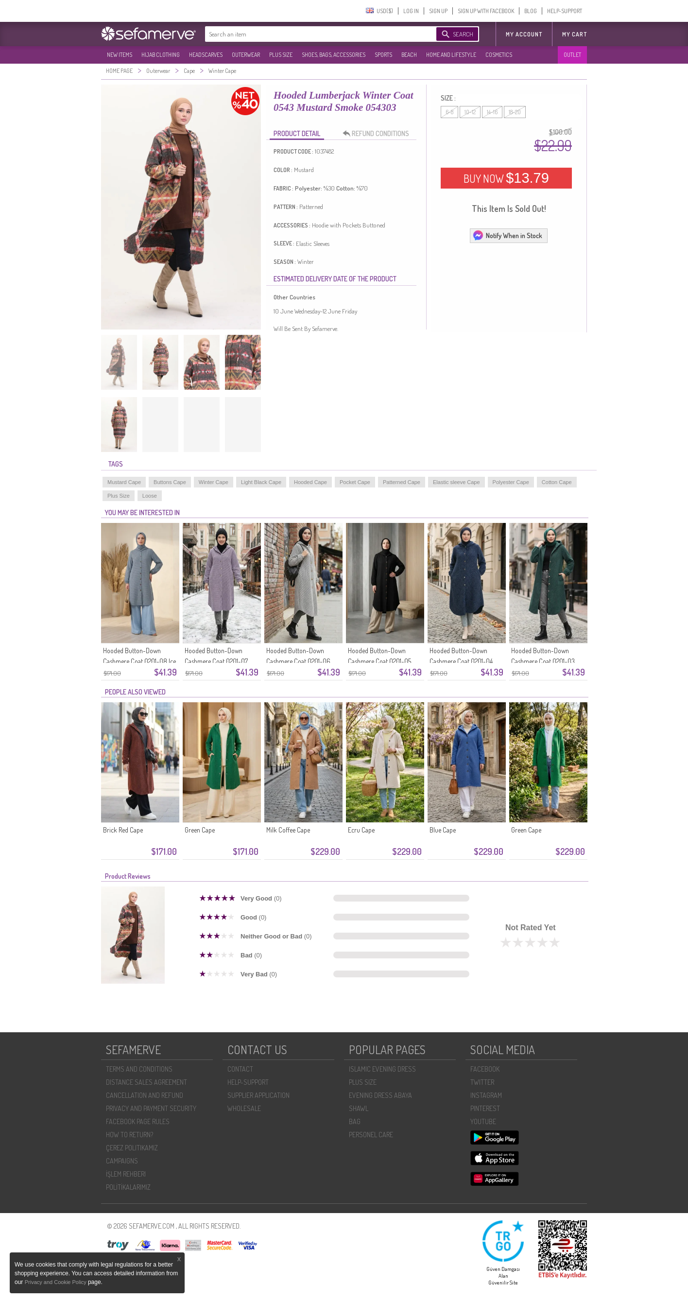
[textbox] (311, 34)
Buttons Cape (170, 482)
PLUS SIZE (280, 54)
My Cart (574, 34)
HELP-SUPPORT (564, 11)
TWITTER (482, 1082)
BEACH (409, 54)
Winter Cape (213, 482)
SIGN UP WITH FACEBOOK (486, 11)
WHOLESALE (244, 1108)
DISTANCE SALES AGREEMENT (146, 1082)
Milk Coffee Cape (288, 830)
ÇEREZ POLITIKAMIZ (132, 1148)
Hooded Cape (310, 482)
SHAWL (358, 1108)
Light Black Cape (261, 482)
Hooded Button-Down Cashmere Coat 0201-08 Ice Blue (139, 661)
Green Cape (200, 830)
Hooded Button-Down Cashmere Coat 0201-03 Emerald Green (543, 661)
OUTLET (572, 54)
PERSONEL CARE (371, 1134)
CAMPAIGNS (122, 1161)
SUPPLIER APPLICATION (258, 1095)
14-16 (492, 112)
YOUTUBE (483, 1121)
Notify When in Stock (507, 235)
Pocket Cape (355, 482)
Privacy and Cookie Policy (56, 1282)
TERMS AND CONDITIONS (139, 1069)
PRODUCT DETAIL (297, 133)
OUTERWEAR (246, 54)
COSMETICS (498, 54)
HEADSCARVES (206, 54)
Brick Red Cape (123, 830)
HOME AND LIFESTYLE (451, 54)
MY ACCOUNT (524, 34)
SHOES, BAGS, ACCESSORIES (333, 54)
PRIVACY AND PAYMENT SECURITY (151, 1108)
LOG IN (411, 11)
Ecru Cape (361, 830)
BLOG (530, 11)
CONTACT (240, 1069)
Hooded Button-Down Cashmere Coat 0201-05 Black (379, 661)
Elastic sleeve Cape (456, 482)
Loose (149, 496)
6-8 (449, 112)
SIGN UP (438, 11)
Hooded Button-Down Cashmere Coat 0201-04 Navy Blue (461, 661)
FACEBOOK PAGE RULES (138, 1121)
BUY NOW (506, 178)
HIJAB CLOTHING (160, 54)
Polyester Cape (511, 482)
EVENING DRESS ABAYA (380, 1095)
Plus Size (118, 496)
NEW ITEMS (119, 54)
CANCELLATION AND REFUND (144, 1095)
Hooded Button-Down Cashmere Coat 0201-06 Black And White (298, 661)
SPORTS (383, 54)
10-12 (470, 112)
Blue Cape (443, 830)
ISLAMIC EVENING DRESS (382, 1069)
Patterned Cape (401, 482)
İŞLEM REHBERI (126, 1174)
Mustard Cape (124, 482)
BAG (355, 1121)
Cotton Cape (557, 482)
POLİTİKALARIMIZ (128, 1187)
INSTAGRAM (486, 1095)
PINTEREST (485, 1108)
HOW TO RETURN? (129, 1134)
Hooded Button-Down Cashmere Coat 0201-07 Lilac (216, 661)
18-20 (515, 112)
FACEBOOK (484, 1069)
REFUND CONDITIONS (378, 133)
